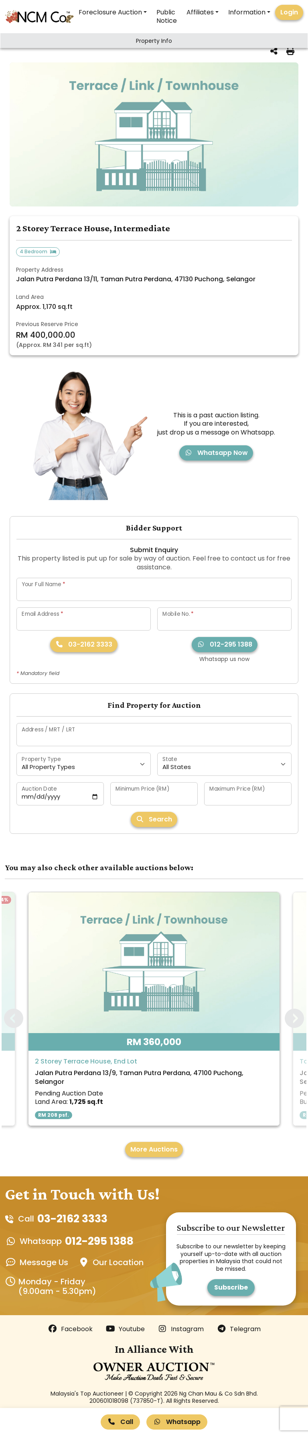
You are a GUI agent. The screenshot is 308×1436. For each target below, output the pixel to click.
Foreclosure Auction (110, 12)
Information (246, 12)
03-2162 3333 (83, 644)
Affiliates (200, 12)
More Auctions (154, 1149)
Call (120, 1421)
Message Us (44, 1262)
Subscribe (231, 1287)
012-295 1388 (224, 644)
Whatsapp (177, 1421)
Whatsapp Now (216, 452)
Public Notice (166, 16)
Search (154, 819)
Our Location (118, 1262)
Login (289, 12)
